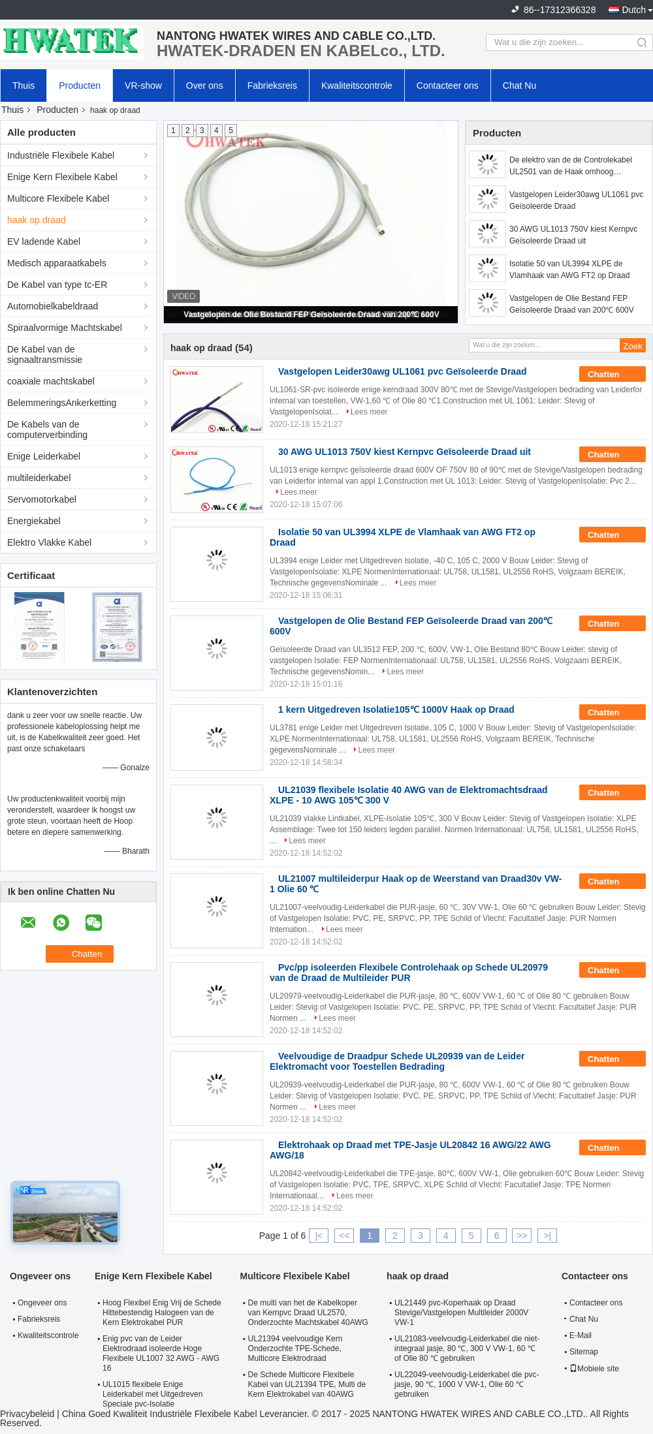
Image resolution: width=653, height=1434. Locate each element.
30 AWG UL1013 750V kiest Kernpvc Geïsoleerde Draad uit (573, 235)
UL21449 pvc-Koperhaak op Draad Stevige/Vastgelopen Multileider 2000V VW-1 (461, 1312)
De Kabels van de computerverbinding (47, 429)
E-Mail (580, 1335)
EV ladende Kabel (43, 241)
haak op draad (36, 220)
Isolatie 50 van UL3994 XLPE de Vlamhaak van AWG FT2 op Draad (569, 269)
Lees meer (369, 411)
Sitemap (583, 1351)
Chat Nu (519, 85)
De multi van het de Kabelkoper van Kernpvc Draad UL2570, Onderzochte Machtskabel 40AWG (308, 1312)
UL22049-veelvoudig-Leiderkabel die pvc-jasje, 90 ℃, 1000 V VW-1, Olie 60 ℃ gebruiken (466, 1384)
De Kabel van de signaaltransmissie (44, 354)
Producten (80, 85)
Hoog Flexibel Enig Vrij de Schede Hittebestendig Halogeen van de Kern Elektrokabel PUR (162, 1312)
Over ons (204, 85)
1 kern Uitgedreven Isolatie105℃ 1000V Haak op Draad (396, 709)
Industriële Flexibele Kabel (60, 155)
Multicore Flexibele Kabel (58, 198)
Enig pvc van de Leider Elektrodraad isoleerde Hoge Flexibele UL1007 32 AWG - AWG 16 (161, 1353)
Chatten (612, 374)
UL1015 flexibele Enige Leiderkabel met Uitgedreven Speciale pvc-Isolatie (152, 1394)
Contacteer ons (448, 85)
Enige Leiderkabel (43, 456)
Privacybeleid (27, 1414)
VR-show (143, 85)
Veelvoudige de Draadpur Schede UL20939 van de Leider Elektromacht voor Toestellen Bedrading (397, 1061)
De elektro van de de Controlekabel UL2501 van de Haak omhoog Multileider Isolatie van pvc (570, 166)
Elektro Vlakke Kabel (49, 542)
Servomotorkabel (41, 499)
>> (522, 1235)
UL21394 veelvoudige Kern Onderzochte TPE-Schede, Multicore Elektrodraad (295, 1348)
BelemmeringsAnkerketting (61, 402)
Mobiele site (594, 1368)
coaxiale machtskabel (51, 381)
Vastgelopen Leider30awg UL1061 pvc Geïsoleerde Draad (576, 200)
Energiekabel (34, 521)
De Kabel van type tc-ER (57, 284)
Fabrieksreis (272, 85)
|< (319, 1235)
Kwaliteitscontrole (356, 85)
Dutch (634, 10)
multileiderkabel (39, 478)
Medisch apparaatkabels (56, 263)
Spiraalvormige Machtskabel (64, 327)
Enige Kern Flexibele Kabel (62, 177)
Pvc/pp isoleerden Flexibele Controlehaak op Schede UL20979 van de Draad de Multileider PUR (409, 972)
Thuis (23, 85)
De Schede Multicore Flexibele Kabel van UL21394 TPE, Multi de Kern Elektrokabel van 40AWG (307, 1384)
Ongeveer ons (42, 1302)
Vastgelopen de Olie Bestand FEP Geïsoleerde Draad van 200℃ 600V (311, 314)
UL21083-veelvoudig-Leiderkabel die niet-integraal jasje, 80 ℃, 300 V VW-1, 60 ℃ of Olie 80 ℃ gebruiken (466, 1348)
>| (547, 1235)
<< (344, 1235)
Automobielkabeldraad (52, 306)
